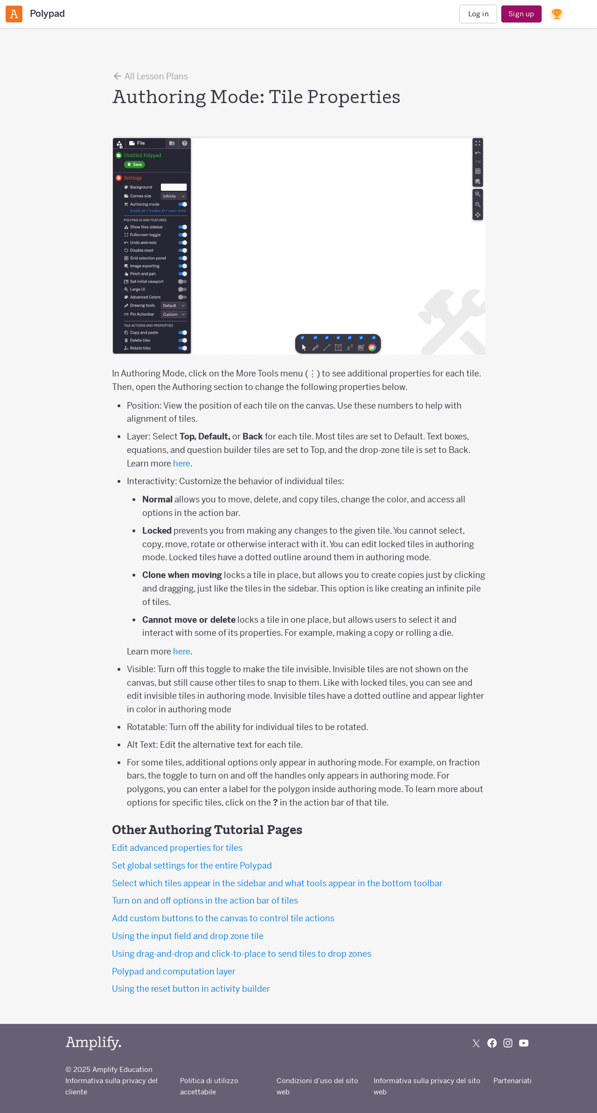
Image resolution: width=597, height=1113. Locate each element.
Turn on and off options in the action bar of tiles (205, 900)
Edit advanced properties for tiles (177, 847)
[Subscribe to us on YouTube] (524, 1043)
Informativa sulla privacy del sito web (427, 1086)
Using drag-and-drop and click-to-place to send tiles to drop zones (241, 953)
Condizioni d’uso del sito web (317, 1086)
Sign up (521, 13)
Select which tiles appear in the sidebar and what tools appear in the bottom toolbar (277, 883)
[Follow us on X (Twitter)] (476, 1043)
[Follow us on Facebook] (492, 1043)
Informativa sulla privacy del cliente (111, 1086)
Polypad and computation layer (174, 971)
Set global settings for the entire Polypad (192, 865)
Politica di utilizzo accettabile (209, 1086)
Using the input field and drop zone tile (188, 936)
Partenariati (512, 1080)
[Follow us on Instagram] (508, 1043)
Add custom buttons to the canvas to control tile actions (223, 918)
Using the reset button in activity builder (191, 988)
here (181, 463)
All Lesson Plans (150, 76)
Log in (478, 13)
